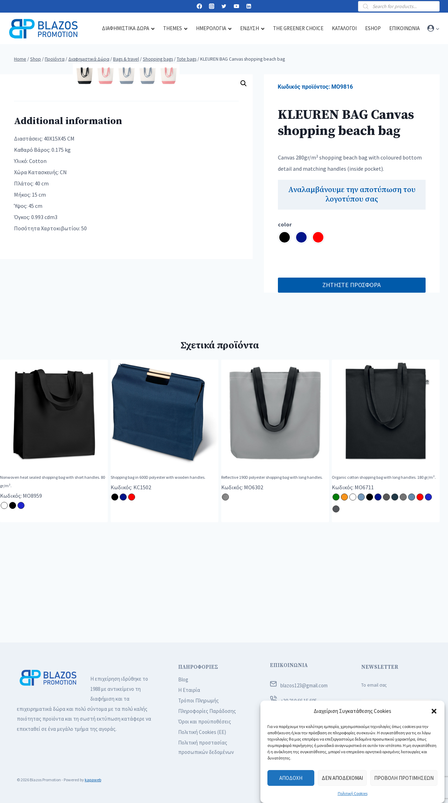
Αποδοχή (290, 778)
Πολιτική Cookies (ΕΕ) (202, 732)
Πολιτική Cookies (353, 793)
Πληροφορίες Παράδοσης (207, 711)
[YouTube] (236, 6)
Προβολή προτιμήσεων (404, 778)
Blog (183, 679)
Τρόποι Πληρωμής (198, 700)
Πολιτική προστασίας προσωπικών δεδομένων (206, 747)
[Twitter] (224, 6)
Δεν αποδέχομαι (342, 778)
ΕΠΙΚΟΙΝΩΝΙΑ (289, 665)
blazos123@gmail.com (304, 685)
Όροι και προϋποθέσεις (204, 721)
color (285, 224)
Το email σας (374, 685)
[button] (434, 711)
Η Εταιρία (189, 690)
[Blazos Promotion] (43, 28)
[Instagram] (211, 6)
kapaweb (93, 779)
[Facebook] (199, 6)
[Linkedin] (248, 6)
